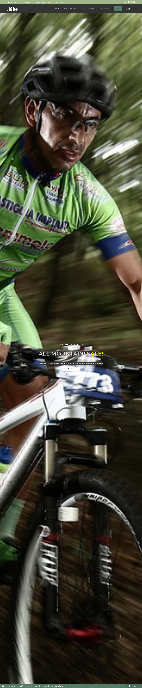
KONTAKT (27, 2)
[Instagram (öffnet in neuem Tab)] (131, 2)
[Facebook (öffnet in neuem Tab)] (128, 2)
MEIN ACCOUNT (12, 2)
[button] (71, 369)
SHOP (20, 2)
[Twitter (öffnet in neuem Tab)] (125, 2)
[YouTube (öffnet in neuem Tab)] (133, 2)
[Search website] (134, 8)
